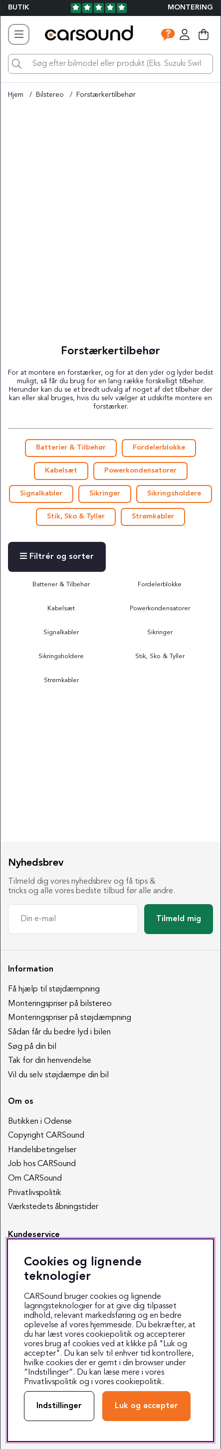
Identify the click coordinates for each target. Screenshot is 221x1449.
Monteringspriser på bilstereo (60, 1004)
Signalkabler (41, 493)
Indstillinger (59, 1406)
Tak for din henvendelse (49, 1061)
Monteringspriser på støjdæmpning (69, 1018)
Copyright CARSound (46, 1136)
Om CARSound (35, 1179)
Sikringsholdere (174, 493)
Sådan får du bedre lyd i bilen (59, 1032)
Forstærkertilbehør (106, 94)
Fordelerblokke (159, 448)
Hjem (15, 94)
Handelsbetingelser (42, 1150)
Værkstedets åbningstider (53, 1207)
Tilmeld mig (178, 919)
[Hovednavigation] (18, 34)
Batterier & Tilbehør (71, 448)
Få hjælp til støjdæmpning (54, 989)
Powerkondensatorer (140, 471)
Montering (190, 7)
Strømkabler (153, 516)
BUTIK (18, 7)
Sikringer (104, 493)
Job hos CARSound (42, 1164)
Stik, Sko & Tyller (76, 516)
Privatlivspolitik (34, 1193)
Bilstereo (50, 94)
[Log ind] (184, 34)
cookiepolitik (139, 1382)
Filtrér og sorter (57, 556)
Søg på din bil (32, 1047)
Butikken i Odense (40, 1122)
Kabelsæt (61, 471)
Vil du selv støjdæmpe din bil (58, 1075)
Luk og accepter (146, 1406)
